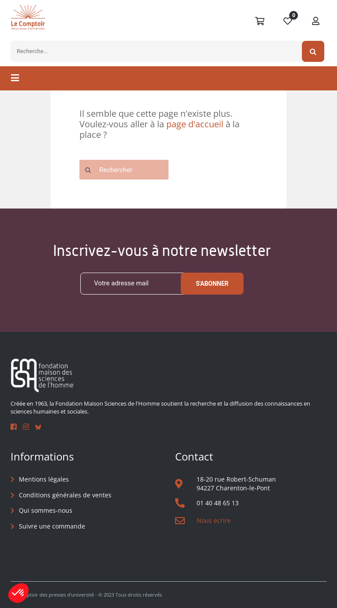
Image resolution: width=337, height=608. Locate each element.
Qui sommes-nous (45, 510)
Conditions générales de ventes (65, 495)
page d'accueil (194, 124)
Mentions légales (44, 479)
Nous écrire (214, 520)
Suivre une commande (52, 526)
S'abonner (212, 283)
